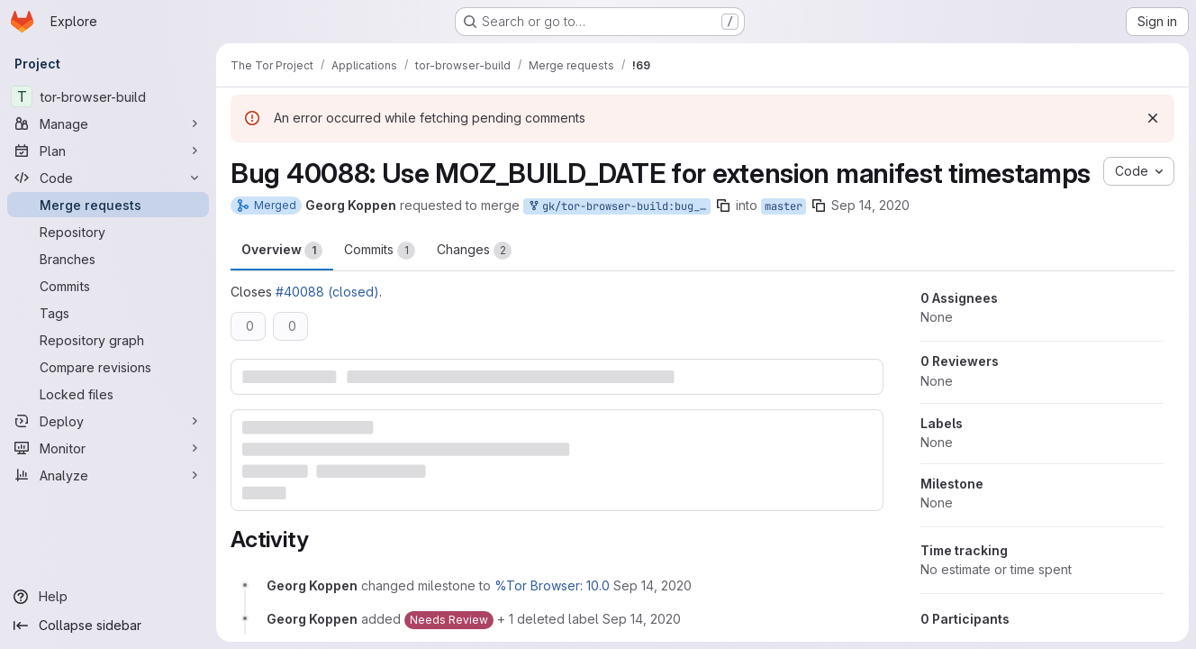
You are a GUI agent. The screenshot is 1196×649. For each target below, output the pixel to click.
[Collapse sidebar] (108, 625)
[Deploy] (108, 421)
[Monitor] (108, 448)
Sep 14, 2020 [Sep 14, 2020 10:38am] (870, 205)
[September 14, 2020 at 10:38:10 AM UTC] (652, 585)
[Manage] (108, 123)
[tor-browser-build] (108, 96)
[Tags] (108, 312)
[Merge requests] (108, 204)
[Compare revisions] (108, 366)
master (783, 206)
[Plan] (108, 150)
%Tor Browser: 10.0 (552, 585)
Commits (379, 251)
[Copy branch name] (723, 205)
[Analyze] (108, 475)
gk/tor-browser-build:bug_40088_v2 (619, 207)
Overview (281, 251)
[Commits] (108, 285)
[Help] (108, 596)
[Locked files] (108, 394)
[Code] (108, 177)
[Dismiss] (1153, 118)
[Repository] (108, 231)
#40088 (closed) (327, 291)
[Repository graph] (108, 339)
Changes (474, 251)
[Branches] (108, 258)
